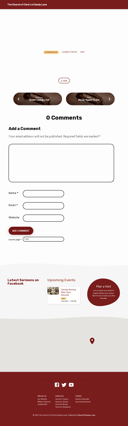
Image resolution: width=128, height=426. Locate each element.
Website (14, 217)
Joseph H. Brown (69, 52)
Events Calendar (82, 399)
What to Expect (44, 402)
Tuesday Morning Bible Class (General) (68, 292)
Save (64, 81)
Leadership (42, 404)
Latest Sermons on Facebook (23, 281)
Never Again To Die (88, 100)
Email (13, 205)
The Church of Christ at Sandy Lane (27, 4)
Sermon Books (61, 404)
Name (13, 193)
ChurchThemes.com (86, 415)
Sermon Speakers (63, 407)
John (82, 52)
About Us (42, 396)
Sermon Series (61, 402)
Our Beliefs (42, 399)
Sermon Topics (61, 399)
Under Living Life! (39, 100)
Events (78, 396)
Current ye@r (15, 240)
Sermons (59, 396)
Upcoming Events (83, 402)
